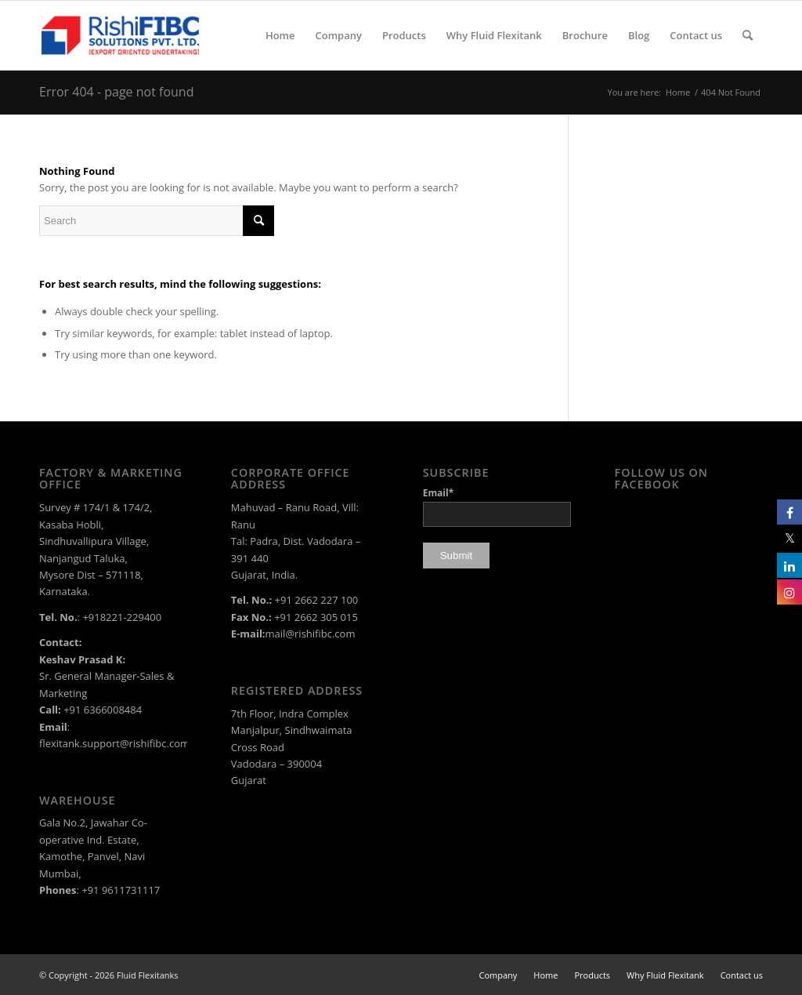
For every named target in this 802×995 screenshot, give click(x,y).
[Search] (747, 35)
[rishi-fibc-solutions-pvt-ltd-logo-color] (120, 35)
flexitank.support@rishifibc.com (114, 743)
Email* (497, 506)
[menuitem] (280, 35)
